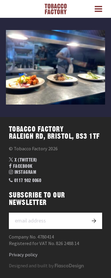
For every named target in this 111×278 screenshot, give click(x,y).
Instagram (22, 172)
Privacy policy (23, 255)
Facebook (21, 166)
